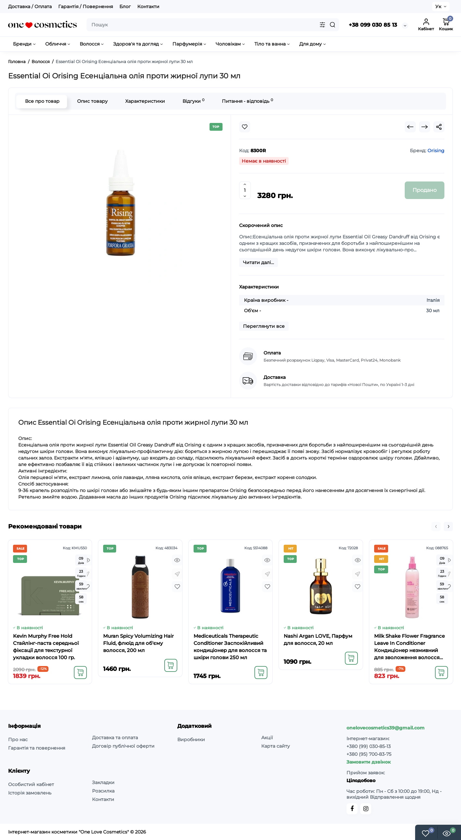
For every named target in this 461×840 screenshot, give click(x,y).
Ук (438, 6)
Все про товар (41, 101)
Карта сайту (275, 746)
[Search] (332, 25)
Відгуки (193, 101)
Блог (125, 6)
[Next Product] (424, 126)
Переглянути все (264, 326)
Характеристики (144, 101)
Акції (267, 737)
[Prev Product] (410, 126)
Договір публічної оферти (123, 746)
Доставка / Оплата (30, 6)
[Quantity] (245, 190)
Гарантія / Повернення (85, 6)
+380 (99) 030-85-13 (368, 746)
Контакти (148, 6)
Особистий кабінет (31, 784)
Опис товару (91, 101)
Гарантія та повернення (36, 748)
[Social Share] (438, 126)
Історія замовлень (29, 793)
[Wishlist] (244, 126)
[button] (436, 526)
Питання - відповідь (246, 101)
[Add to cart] (80, 672)
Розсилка (103, 791)
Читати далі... (258, 262)
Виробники (191, 739)
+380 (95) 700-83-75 (368, 754)
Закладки (103, 782)
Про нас (18, 739)
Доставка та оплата (115, 737)
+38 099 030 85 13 (373, 25)
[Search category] (322, 25)
